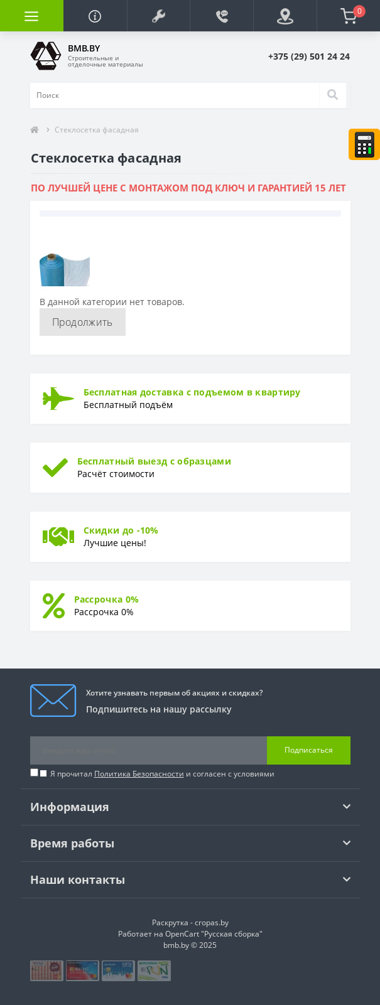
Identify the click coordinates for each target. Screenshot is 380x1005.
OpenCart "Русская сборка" (214, 933)
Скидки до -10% (121, 530)
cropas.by (212, 922)
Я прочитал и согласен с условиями (162, 773)
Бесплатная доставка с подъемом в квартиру (192, 392)
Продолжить (82, 322)
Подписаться (309, 749)
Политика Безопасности (139, 773)
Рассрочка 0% (106, 599)
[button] (158, 15)
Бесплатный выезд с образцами (154, 461)
